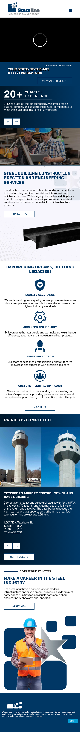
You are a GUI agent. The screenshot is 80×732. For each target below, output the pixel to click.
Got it (72, 721)
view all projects (54, 80)
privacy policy (36, 716)
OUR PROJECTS (19, 556)
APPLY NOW (19, 606)
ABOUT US (40, 407)
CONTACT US (19, 214)
